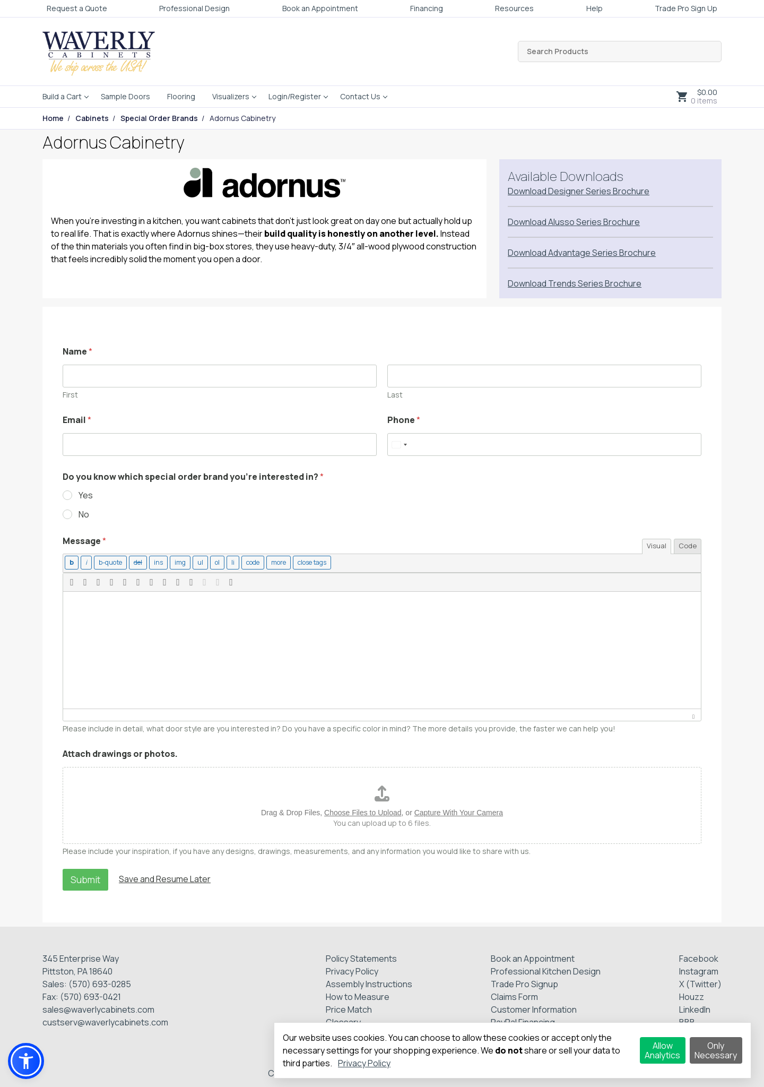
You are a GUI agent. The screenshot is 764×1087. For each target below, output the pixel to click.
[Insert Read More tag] (273, 563)
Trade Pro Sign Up (686, 8)
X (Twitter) (700, 983)
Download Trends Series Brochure (574, 283)
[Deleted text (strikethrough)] (135, 563)
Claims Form (514, 996)
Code (688, 545)
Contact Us (360, 96)
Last (395, 394)
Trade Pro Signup (524, 983)
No (84, 514)
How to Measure (357, 996)
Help (594, 8)
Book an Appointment (320, 8)
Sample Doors (125, 96)
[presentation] (72, 581)
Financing (426, 8)
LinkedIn (694, 1008)
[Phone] (544, 444)
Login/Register (294, 96)
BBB (687, 1021)
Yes (86, 495)
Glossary (343, 1021)
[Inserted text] (155, 563)
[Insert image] (176, 563)
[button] (72, 581)
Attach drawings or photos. (120, 753)
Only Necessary (715, 1050)
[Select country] (399, 444)
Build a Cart (62, 96)
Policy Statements (361, 957)
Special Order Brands (159, 118)
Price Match (349, 1008)
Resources (514, 8)
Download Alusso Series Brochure (574, 222)
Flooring (181, 96)
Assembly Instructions (369, 983)
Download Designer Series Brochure (578, 191)
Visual (656, 545)
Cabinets (92, 118)
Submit (85, 879)
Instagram (698, 970)
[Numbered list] (212, 563)
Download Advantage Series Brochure (582, 252)
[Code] (248, 563)
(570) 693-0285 (99, 983)
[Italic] (85, 563)
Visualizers (230, 96)
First (70, 394)
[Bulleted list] (195, 563)
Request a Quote (77, 8)
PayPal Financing (523, 1021)
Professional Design (194, 8)
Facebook (698, 957)
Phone (403, 420)
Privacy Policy (352, 970)
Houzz (691, 996)
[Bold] (71, 563)
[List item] (228, 563)
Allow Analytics (662, 1050)
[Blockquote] (108, 563)
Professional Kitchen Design (546, 970)
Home (53, 118)
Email (77, 420)
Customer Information (534, 1008)
